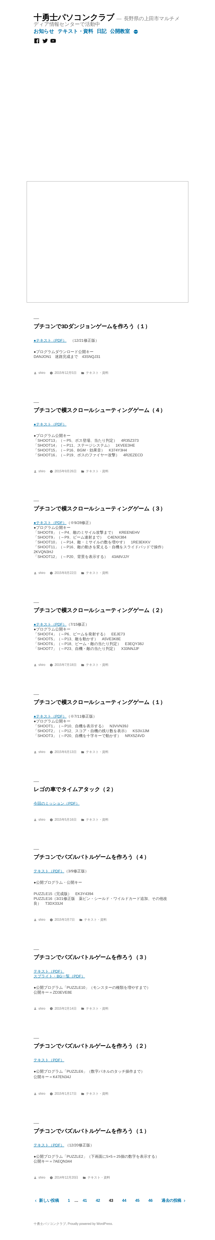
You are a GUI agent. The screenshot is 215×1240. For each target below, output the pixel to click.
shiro (41, 372)
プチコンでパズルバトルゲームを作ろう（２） (91, 1046)
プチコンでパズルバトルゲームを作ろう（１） (91, 1131)
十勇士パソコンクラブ (74, 17)
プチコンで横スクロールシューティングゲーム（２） (99, 610)
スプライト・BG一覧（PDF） (59, 976)
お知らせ (44, 31)
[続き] (135, 32)
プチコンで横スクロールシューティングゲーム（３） (99, 509)
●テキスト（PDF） (50, 340)
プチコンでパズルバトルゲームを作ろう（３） (91, 957)
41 (85, 1200)
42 (98, 1200)
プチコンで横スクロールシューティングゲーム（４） (99, 410)
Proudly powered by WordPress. (90, 1223)
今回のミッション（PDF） (56, 803)
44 (124, 1200)
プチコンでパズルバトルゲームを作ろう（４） (91, 857)
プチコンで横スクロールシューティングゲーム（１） (99, 702)
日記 (101, 31)
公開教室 (120, 31)
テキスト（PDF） (49, 871)
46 (150, 1200)
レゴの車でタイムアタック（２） (75, 789)
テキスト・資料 (75, 31)
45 (137, 1200)
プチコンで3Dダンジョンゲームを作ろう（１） (92, 326)
